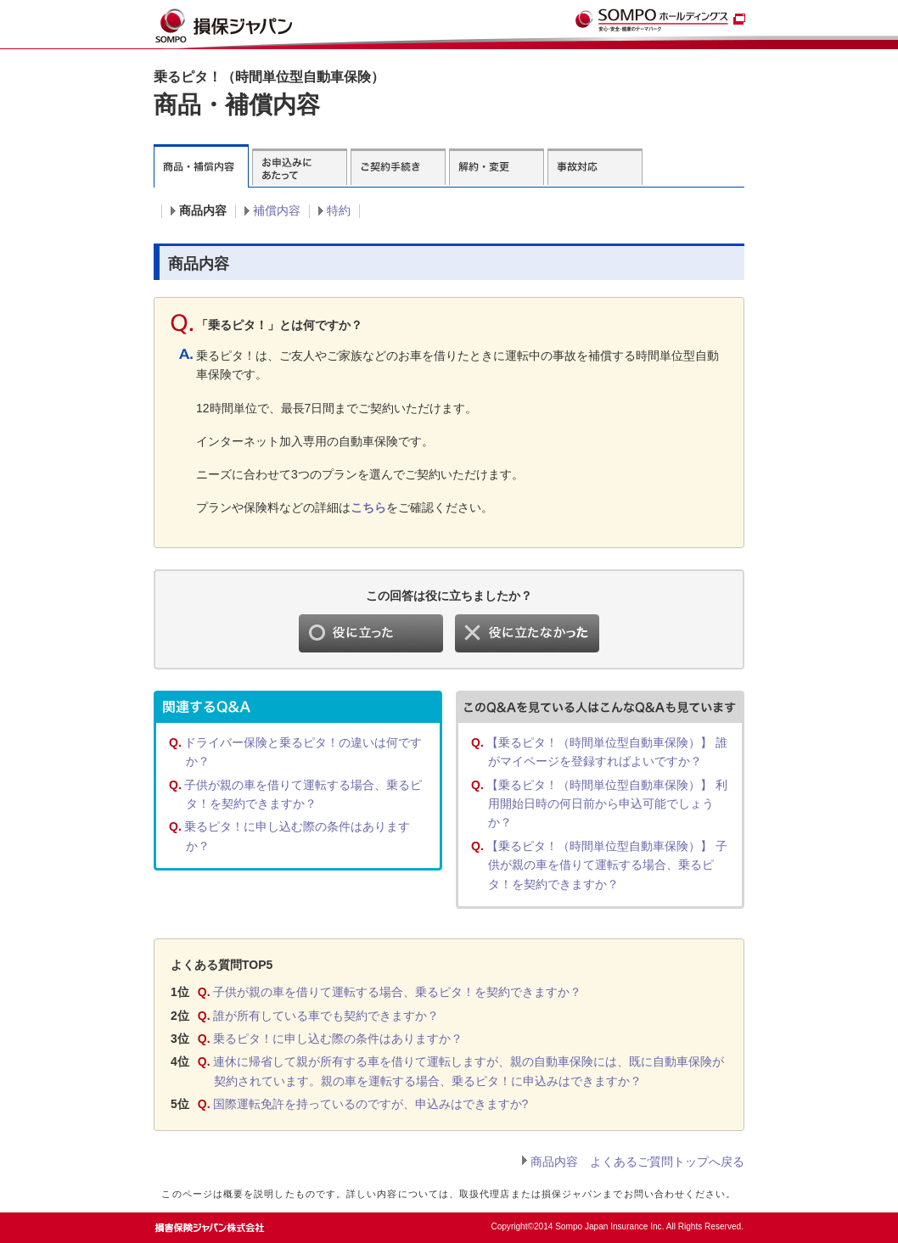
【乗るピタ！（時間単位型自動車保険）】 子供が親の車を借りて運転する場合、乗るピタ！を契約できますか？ (606, 865)
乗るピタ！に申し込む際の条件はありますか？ (338, 1038)
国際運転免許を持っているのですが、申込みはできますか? (371, 1104)
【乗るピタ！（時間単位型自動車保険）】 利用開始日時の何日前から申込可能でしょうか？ (606, 804)
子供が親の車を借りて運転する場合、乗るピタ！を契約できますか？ (397, 992)
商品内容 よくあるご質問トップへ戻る (637, 1161)
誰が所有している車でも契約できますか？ (326, 1015)
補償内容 (276, 210)
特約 (339, 210)
